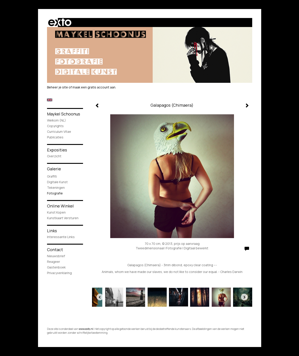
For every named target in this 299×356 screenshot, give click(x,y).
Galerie (54, 168)
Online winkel (60, 206)
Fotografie (55, 193)
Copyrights (55, 126)
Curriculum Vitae (59, 131)
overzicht (54, 156)
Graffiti (52, 176)
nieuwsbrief (56, 256)
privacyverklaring (59, 273)
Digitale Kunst (57, 182)
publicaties (55, 137)
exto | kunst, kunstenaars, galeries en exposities (59, 22)
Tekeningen (56, 187)
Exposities (57, 150)
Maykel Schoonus (63, 114)
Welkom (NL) (56, 120)
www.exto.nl (86, 329)
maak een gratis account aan (93, 87)
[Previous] (100, 297)
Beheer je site (57, 87)
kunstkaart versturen (63, 218)
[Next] (244, 297)
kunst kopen (56, 212)
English (49, 100)
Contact (55, 249)
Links (52, 230)
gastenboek (56, 267)
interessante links (61, 237)
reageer (53, 261)
